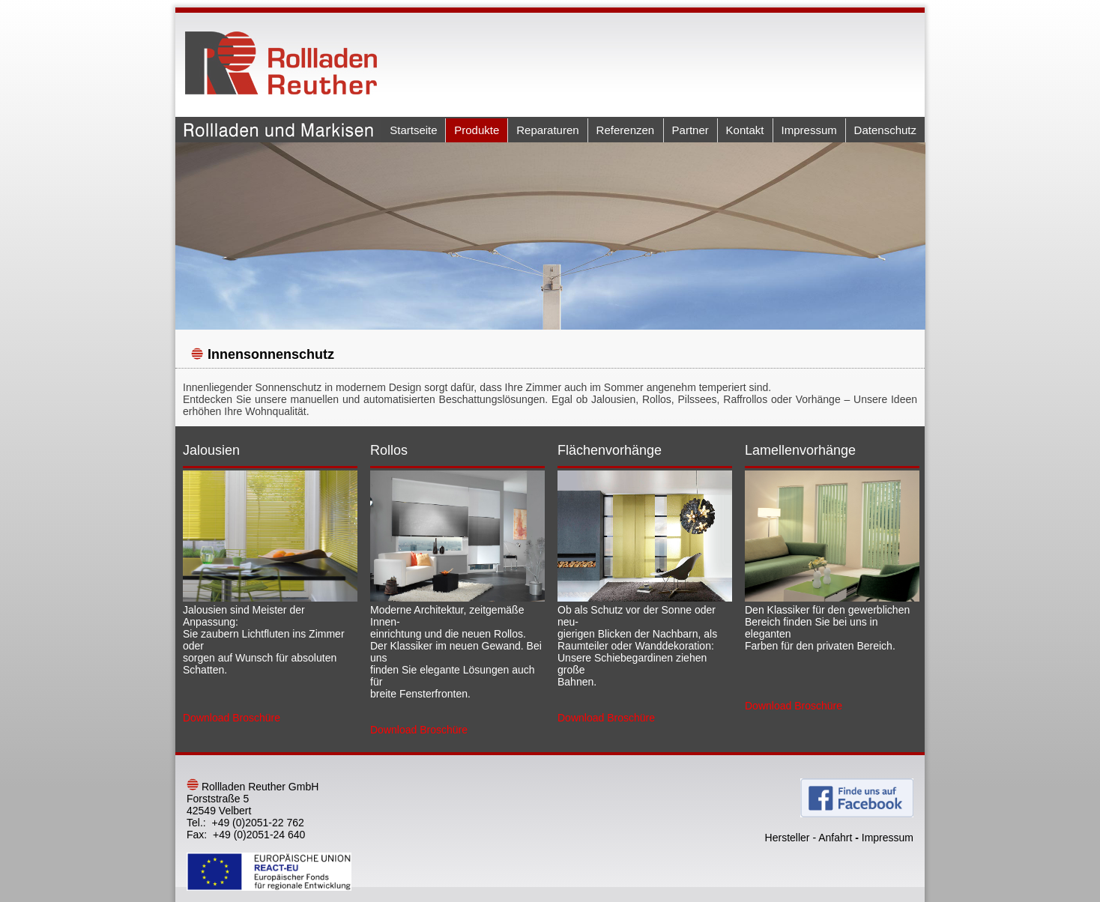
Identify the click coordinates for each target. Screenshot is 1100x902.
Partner (690, 130)
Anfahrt (835, 838)
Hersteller (787, 838)
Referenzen (625, 130)
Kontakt (745, 130)
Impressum (809, 130)
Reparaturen (547, 130)
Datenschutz (885, 130)
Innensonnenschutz (271, 354)
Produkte (476, 130)
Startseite (413, 130)
